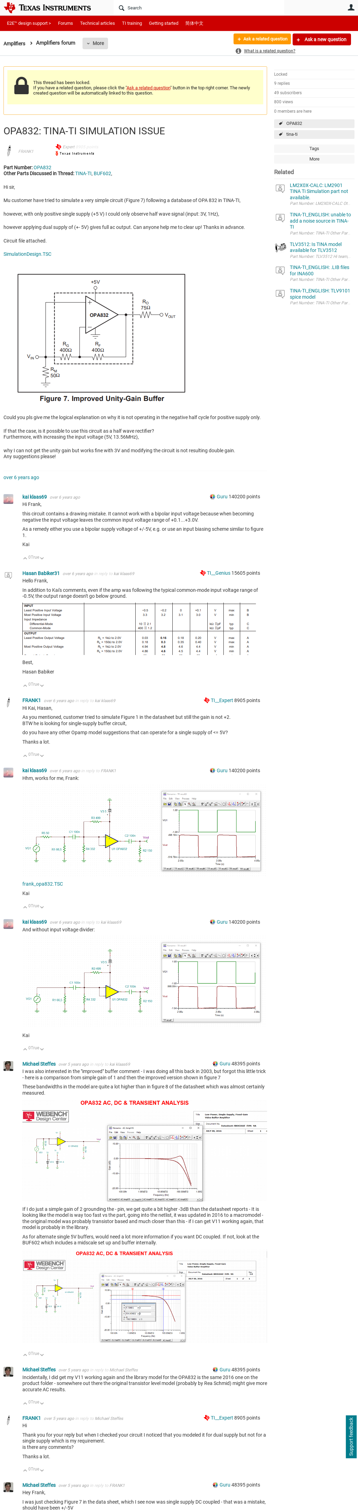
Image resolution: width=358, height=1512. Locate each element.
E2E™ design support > (29, 23)
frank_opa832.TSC (42, 884)
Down (42, 559)
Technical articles (97, 23)
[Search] (199, 7)
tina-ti (292, 134)
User (351, 7)
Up (25, 559)
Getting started (163, 23)
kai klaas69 (35, 497)
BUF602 (102, 173)
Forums (65, 23)
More (100, 43)
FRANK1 (26, 151)
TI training (132, 23)
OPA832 (294, 123)
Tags (314, 148)
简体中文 (194, 23)
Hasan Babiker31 (41, 573)
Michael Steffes (39, 1064)
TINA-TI (83, 173)
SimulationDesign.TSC (27, 254)
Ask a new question (324, 39)
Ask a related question (262, 39)
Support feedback (351, 1437)
